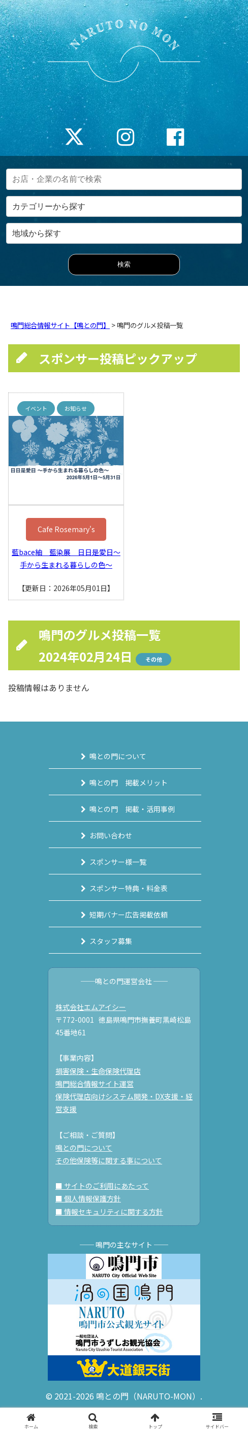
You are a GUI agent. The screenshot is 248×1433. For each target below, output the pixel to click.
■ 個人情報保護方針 (88, 1198)
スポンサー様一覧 (117, 862)
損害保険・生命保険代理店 (98, 1071)
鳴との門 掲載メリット (128, 782)
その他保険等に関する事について (108, 1160)
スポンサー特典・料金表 (128, 888)
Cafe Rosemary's (66, 529)
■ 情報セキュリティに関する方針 (109, 1212)
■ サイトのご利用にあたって (102, 1186)
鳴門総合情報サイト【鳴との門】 (60, 325)
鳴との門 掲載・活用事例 (132, 809)
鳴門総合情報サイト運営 (94, 1084)
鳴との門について (117, 756)
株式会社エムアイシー (90, 1007)
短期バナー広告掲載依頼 (128, 914)
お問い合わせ (110, 835)
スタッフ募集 (110, 941)
